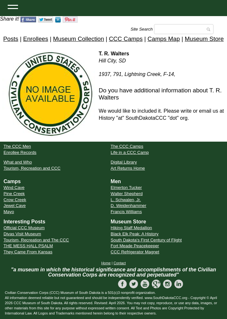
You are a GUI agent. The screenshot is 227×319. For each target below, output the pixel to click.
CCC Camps (126, 38)
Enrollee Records (20, 152)
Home (106, 263)
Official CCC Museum (24, 227)
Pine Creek (14, 193)
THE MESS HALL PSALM (28, 245)
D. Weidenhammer (128, 205)
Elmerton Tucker (126, 187)
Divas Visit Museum (22, 233)
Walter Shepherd (127, 193)
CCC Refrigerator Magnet (135, 251)
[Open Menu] (13, 6)
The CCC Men (17, 146)
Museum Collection (78, 38)
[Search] (183, 29)
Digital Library (124, 162)
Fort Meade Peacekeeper (135, 245)
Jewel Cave (15, 205)
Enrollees (35, 38)
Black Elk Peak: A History (135, 233)
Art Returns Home (128, 168)
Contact (120, 263)
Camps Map (164, 38)
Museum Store (204, 38)
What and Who (18, 162)
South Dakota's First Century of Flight (146, 240)
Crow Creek (15, 199)
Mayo (9, 211)
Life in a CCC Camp (130, 152)
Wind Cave (14, 187)
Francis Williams (126, 211)
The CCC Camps (127, 146)
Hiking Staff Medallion (131, 227)
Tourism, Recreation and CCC (32, 168)
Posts (10, 38)
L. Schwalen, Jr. (126, 199)
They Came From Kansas (28, 251)
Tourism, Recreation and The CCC (36, 240)
